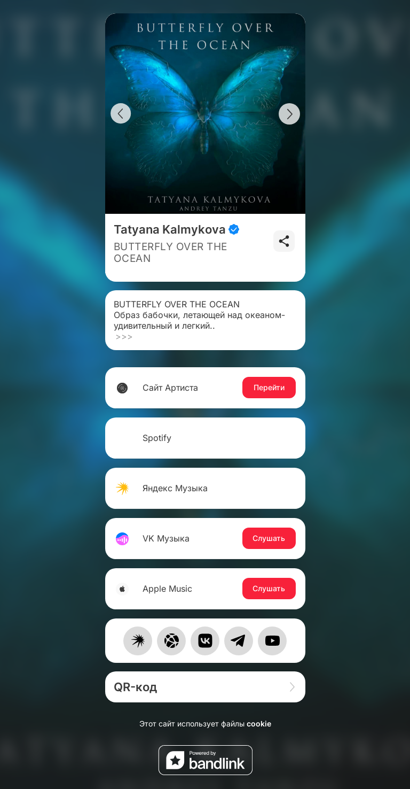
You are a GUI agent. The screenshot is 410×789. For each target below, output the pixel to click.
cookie (259, 723)
